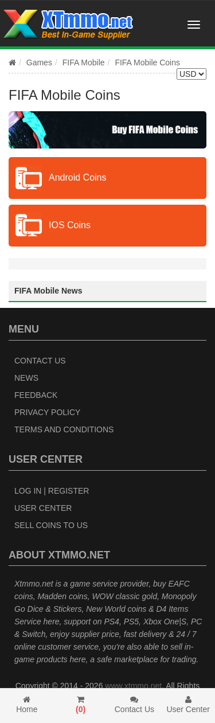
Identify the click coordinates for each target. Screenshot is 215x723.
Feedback (35, 395)
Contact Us (40, 360)
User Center (43, 508)
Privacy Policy (47, 412)
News (26, 377)
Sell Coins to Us (51, 525)
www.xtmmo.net (133, 685)
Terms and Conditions (64, 429)
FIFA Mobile (83, 62)
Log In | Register (51, 490)
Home (27, 704)
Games (39, 62)
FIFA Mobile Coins (147, 62)
